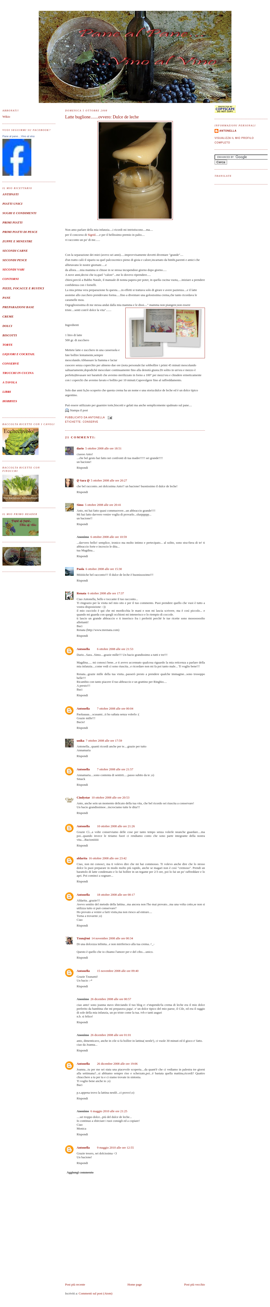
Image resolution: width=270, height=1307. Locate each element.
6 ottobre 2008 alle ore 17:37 (106, 593)
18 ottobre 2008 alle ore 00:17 (116, 894)
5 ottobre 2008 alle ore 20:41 (103, 505)
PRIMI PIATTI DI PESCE (20, 232)
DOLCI (7, 326)
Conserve (90, 421)
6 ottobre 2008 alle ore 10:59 (108, 537)
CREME (8, 316)
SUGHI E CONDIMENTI (19, 213)
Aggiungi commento (80, 1172)
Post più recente (75, 1284)
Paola (80, 569)
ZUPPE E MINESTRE (17, 241)
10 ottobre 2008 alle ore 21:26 (116, 826)
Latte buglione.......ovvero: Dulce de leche (102, 117)
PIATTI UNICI (12, 203)
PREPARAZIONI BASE (18, 307)
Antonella (83, 649)
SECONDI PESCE (14, 260)
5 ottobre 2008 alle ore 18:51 (103, 448)
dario (80, 448)
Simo (80, 505)
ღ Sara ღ (83, 480)
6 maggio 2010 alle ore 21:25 (108, 1111)
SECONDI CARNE (15, 250)
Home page (135, 1284)
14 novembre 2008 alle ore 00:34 (112, 938)
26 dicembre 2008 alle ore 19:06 (117, 1063)
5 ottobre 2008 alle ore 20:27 (109, 480)
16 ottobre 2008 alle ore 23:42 (108, 858)
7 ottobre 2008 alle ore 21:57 (115, 769)
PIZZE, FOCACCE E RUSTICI (23, 288)
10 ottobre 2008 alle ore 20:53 (110, 797)
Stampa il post (79, 410)
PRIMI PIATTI (12, 222)
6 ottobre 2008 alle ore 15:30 (104, 569)
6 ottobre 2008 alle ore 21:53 (115, 649)
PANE (6, 297)
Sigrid (91, 235)
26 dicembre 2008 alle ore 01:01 (110, 1035)
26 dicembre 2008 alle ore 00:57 (110, 999)
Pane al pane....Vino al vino (18, 136)
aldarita (82, 858)
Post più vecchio (194, 1284)
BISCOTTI (9, 335)
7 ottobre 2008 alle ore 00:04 (115, 708)
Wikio (6, 116)
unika (80, 740)
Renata (81, 593)
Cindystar (83, 797)
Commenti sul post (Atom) (95, 1293)
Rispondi (82, 467)
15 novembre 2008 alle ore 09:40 (117, 971)
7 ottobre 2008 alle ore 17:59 (104, 740)
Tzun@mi (83, 938)
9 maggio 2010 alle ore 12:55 (115, 1147)
